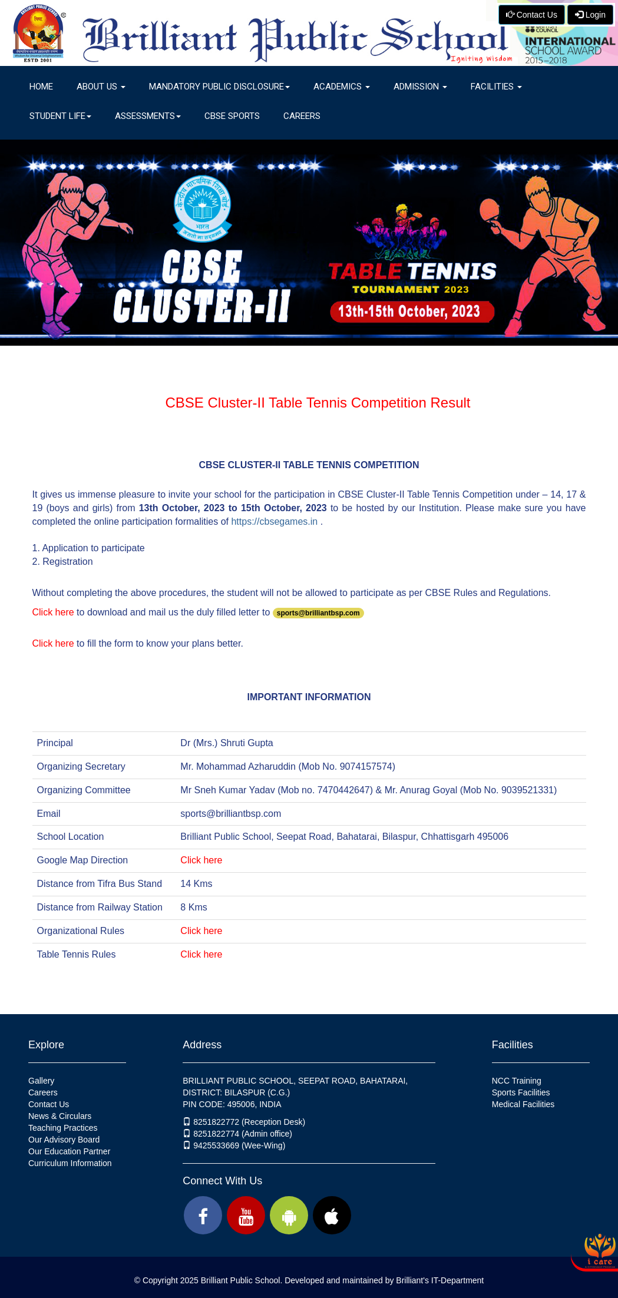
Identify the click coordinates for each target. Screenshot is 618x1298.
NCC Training (516, 1080)
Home (41, 86)
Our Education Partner (69, 1151)
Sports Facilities (521, 1092)
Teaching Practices (63, 1128)
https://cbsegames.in (274, 521)
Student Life (60, 116)
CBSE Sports (232, 116)
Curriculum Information (70, 1163)
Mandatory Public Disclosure (219, 86)
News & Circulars (59, 1116)
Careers (301, 116)
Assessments (148, 116)
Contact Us (531, 14)
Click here (53, 612)
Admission (420, 86)
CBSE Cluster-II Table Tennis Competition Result (317, 402)
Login (590, 14)
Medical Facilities (523, 1104)
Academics (341, 86)
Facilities (496, 86)
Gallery (41, 1080)
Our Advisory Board (64, 1139)
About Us (101, 86)
